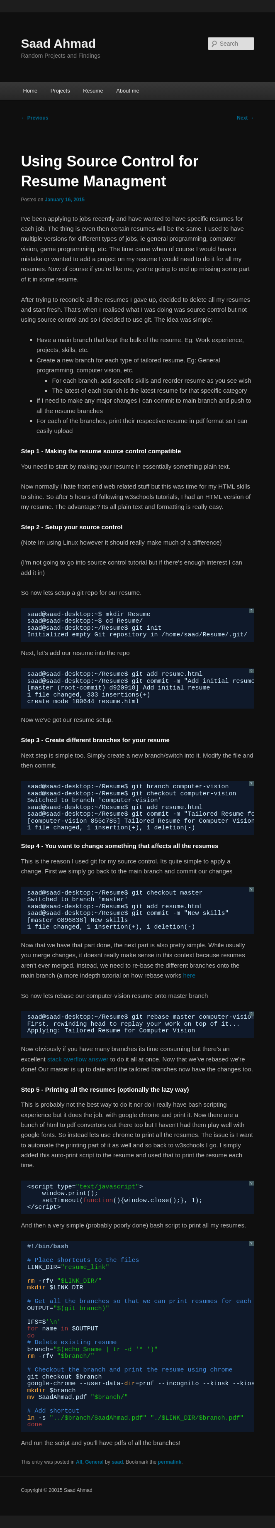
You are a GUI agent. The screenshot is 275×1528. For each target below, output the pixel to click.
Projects (60, 91)
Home (30, 91)
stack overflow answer (78, 1059)
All (79, 1462)
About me (127, 91)
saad (117, 1462)
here (189, 975)
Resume (93, 91)
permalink (170, 1462)
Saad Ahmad (58, 43)
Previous (34, 118)
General (94, 1462)
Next (245, 118)
